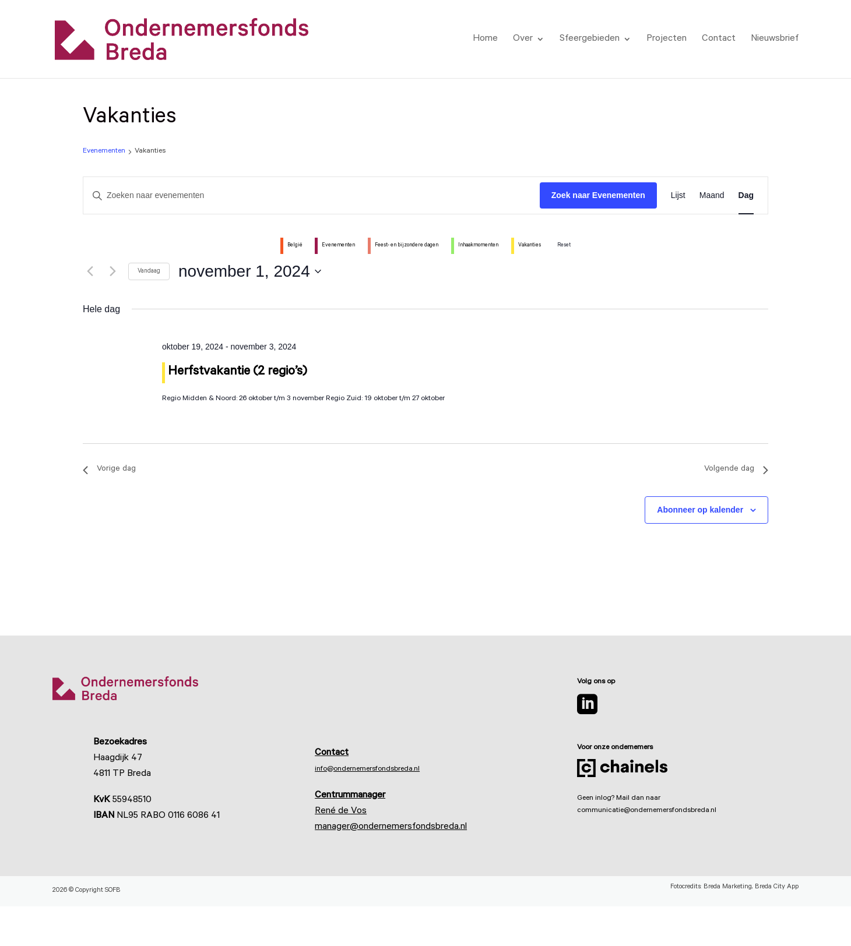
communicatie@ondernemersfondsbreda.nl (646, 811)
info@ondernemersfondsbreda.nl (367, 769)
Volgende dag (736, 469)
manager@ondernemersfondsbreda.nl (391, 827)
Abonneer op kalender (700, 509)
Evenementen (104, 151)
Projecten (666, 39)
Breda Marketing (728, 887)
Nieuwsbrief (775, 39)
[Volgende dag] (112, 271)
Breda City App (777, 887)
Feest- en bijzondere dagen (406, 245)
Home (485, 39)
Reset (564, 245)
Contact (719, 39)
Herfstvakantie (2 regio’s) (237, 372)
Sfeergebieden (590, 39)
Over (523, 39)
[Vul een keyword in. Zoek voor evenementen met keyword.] (311, 195)
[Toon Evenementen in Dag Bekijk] (746, 195)
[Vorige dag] (90, 271)
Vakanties (529, 245)
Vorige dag (109, 469)
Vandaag (149, 271)
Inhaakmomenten (478, 245)
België (295, 245)
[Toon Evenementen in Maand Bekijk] (712, 195)
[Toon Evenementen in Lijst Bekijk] (678, 195)
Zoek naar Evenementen (598, 195)
